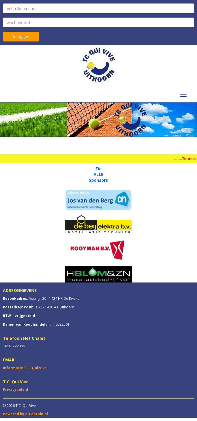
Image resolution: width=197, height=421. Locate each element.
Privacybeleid (15, 389)
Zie (98, 168)
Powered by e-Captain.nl (25, 413)
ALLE (98, 174)
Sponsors (98, 180)
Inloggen (21, 36)
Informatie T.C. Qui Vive (25, 367)
